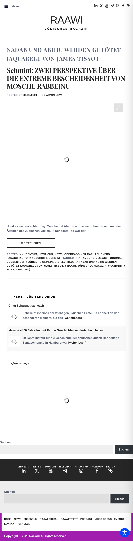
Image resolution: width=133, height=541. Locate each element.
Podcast (86, 519)
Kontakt (10, 523)
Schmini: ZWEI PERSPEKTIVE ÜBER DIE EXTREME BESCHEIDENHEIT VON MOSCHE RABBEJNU (66, 78)
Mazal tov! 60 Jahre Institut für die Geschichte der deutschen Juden (55, 330)
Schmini (54, 258)
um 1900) (24, 269)
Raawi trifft (69, 519)
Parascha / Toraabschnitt (27, 258)
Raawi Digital (49, 519)
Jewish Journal (110, 258)
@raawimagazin (22, 363)
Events (119, 519)
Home (7, 519)
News (59, 254)
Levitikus (67, 262)
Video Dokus (103, 519)
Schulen (24, 523)
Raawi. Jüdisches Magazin (87, 265)
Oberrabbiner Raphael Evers (87, 254)
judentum (16, 262)
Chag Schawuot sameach (26, 305)
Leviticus (46, 254)
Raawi (66, 20)
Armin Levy (54, 95)
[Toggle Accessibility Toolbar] (125, 533)
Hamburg (88, 258)
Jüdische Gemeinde (42, 262)
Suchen (5, 442)
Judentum (29, 254)
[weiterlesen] (73, 318)
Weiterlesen (31, 243)
